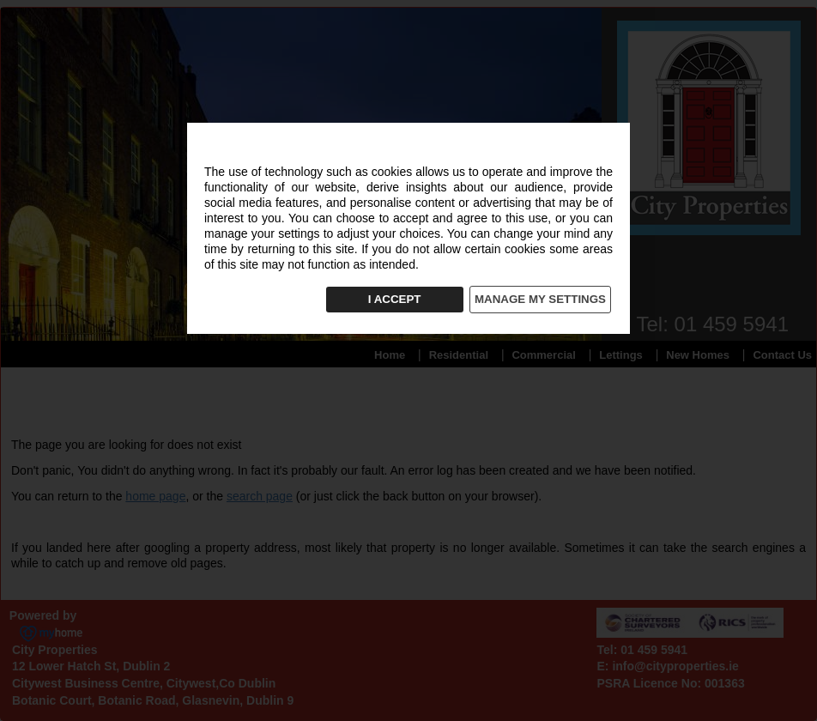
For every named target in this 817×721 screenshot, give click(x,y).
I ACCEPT (394, 299)
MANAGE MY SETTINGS (540, 299)
